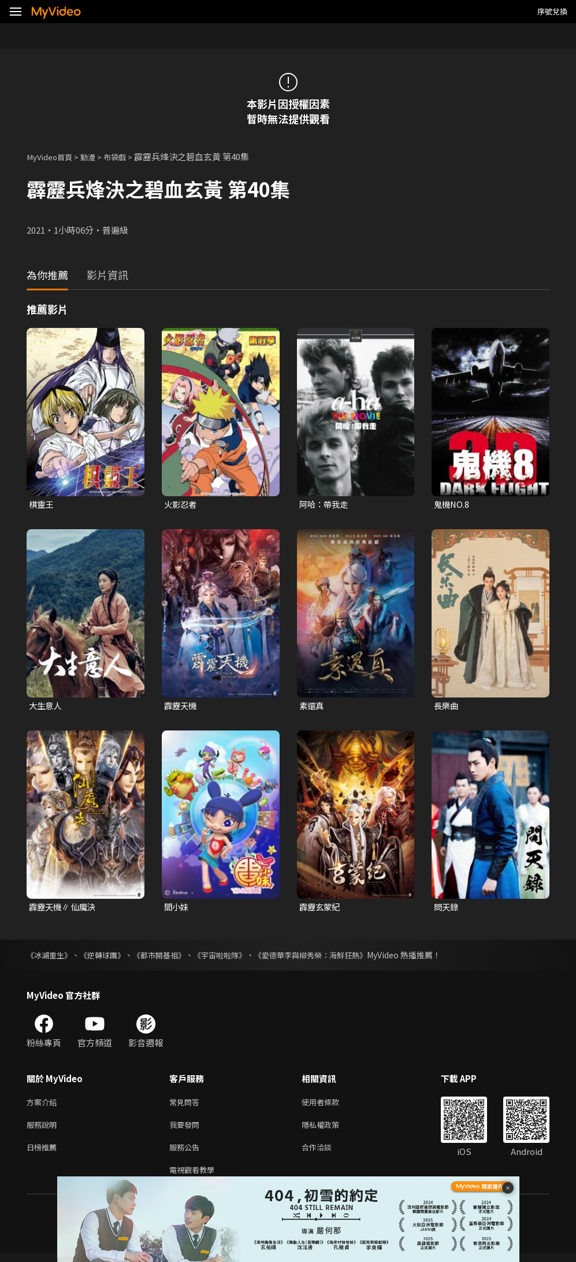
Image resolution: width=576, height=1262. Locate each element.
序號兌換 (552, 11)
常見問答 (186, 1104)
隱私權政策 (330, 1129)
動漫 (96, 156)
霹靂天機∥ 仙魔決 (64, 908)
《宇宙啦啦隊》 (233, 956)
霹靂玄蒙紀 (321, 908)
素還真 (312, 706)
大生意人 (46, 706)
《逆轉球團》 (107, 956)
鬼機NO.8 (452, 505)
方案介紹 (44, 1104)
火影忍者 (181, 505)
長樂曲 (447, 706)
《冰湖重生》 (51, 956)
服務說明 (44, 1129)
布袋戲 (126, 156)
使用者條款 (330, 1104)
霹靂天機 (181, 706)
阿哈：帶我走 (325, 505)
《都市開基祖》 (168, 956)
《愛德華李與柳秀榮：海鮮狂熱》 (330, 956)
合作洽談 (326, 1153)
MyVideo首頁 (53, 156)
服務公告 (186, 1153)
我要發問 (186, 1129)
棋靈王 (42, 505)
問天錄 (447, 908)
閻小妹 (177, 908)
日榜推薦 (44, 1153)
